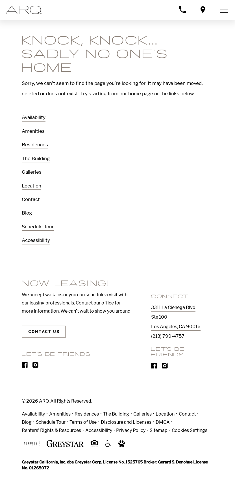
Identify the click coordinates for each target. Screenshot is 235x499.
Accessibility (36, 240)
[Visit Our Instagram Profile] (35, 366)
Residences (35, 144)
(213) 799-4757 (167, 336)
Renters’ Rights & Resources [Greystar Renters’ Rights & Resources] (51, 430)
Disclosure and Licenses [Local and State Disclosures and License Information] (126, 422)
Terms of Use (83, 422)
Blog (27, 213)
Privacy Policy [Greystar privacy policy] (130, 430)
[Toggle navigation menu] (224, 10)
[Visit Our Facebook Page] (25, 366)
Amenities (33, 131)
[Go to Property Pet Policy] (121, 445)
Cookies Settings (189, 430)
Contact (31, 199)
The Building (36, 158)
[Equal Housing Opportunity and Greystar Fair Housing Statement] (94, 446)
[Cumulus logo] (31, 445)
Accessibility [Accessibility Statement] (98, 430)
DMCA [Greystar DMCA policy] (163, 422)
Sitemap (158, 430)
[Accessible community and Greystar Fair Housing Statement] (108, 445)
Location (31, 186)
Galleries (32, 172)
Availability (33, 117)
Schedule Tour (38, 226)
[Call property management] (182, 9)
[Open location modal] (203, 9)
